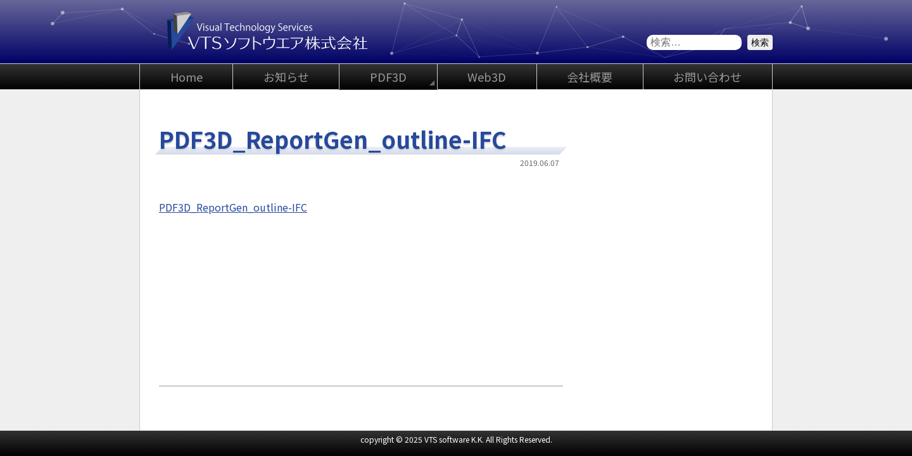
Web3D (486, 76)
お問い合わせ (707, 76)
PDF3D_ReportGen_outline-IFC (233, 207)
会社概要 (589, 76)
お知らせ (286, 76)
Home (186, 76)
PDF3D (388, 76)
